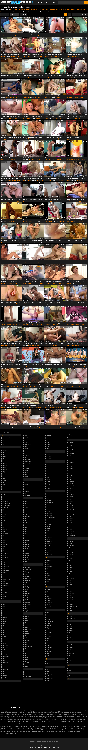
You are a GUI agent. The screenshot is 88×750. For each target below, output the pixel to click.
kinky (48, 454)
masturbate (50, 513)
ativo (4, 489)
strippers (71, 510)
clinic (4, 630)
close (4, 632)
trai (70, 587)
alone (4, 456)
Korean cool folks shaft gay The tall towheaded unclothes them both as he (77, 426)
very (70, 624)
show (73, 36)
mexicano (49, 537)
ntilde (48, 582)
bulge (4, 594)
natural (49, 564)
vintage (71, 635)
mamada (49, 500)
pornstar (49, 647)
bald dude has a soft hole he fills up (10, 75)
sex (44, 9)
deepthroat (60, 428)
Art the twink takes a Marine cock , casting (33, 75)
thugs (71, 567)
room (48, 680)
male (55, 11)
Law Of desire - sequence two (74, 240)
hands (27, 627)
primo (48, 654)
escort (27, 491)
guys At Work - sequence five (52, 96)
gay (11, 9)
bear (73, 56)
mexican (49, 535)
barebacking (6, 505)
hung (26, 659)
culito (4, 658)
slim (70, 477)
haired (27, 616)
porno (37, 118)
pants (48, 613)
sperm (71, 497)
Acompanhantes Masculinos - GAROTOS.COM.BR (11, 323)
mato (48, 522)
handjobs (27, 625)
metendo (49, 533)
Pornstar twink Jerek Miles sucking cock (11, 96)
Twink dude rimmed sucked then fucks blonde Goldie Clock (33, 261)
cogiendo (5, 639)
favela (26, 507)
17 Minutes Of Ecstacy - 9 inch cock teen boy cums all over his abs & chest (33, 343)
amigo (4, 467)
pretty (49, 651)
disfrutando (28, 453)
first (36, 242)
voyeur (71, 639)
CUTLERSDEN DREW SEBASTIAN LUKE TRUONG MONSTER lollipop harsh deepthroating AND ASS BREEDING (55, 426)
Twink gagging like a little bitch (31, 405)
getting (27, 587)
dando (27, 438)
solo (9, 11)
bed (4, 520)
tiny (70, 574)
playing (49, 636)
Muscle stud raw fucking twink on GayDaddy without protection (11, 343)
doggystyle (28, 459)
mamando (50, 502)
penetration (14, 56)
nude (48, 584)
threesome (72, 563)
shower (71, 468)
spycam (71, 501)
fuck (42, 11)
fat (26, 505)
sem (70, 451)
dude (2, 77)
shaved (6, 159)
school (71, 449)
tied (70, 569)
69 (67, 77)
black (30, 11)
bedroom (5, 523)
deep (76, 386)
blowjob (35, 9)
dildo (26, 451)
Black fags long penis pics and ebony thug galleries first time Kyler (55, 384)
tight (70, 571)
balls (10, 345)
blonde (54, 56)
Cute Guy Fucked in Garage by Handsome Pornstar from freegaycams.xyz (77, 116)
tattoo (38, 11)
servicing (71, 453)
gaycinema (28, 578)
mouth (51, 180)
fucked (76, 118)
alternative (6, 459)
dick (18, 11)
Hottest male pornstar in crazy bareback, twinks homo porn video (33, 302)
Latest (46, 2)
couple (5, 652)
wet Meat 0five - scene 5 (73, 323)
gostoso (27, 602)
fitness (27, 525)
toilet (70, 580)
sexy (70, 458)
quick (48, 664)
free (26, 538)
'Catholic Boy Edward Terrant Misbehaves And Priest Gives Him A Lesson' (77, 75)
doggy (27, 457)
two (75, 242)
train (70, 589)
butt (4, 598)
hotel (26, 655)
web (70, 651)
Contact (31, 747)
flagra (26, 527)
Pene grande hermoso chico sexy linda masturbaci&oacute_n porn (77, 54)
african (8, 221)
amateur (27, 9)
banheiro (5, 497)
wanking (71, 647)
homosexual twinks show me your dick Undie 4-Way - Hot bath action (77, 34)
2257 (49, 747)
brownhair (6, 585)
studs (70, 520)
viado (70, 626)
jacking (25, 366)
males (48, 498)
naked (56, 242)
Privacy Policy (55, 747)
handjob (5, 11)
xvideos (23, 9)
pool (48, 638)
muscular (28, 324)
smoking (71, 481)
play (48, 634)
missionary (50, 539)
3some (5, 442)
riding (80, 242)
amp (4, 472)
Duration (23, 14)
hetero (47, 180)
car (37, 180)
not (48, 577)
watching (71, 649)
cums (4, 665)
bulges (5, 596)
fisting (27, 523)
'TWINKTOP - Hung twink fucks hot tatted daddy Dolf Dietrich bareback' (77, 343)
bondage (5, 553)
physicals (49, 628)
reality (49, 669)
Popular (39, 2)
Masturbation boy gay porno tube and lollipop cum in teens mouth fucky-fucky (77, 199)
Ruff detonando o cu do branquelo (10, 426)
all (3, 454)
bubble (5, 590)
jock (59, 139)
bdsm (4, 512)
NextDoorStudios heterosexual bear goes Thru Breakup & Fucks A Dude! (33, 157)
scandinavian (72, 447)
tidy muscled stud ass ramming (53, 302)
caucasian (5, 615)
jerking (49, 442)
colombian (6, 641)
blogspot (5, 538)
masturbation (54, 9)
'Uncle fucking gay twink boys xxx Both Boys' (33, 426)
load (48, 481)
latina (48, 469)
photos (49, 625)
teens (71, 554)
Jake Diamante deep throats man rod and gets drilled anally (77, 384)
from (26, 549)
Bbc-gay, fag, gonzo (50, 405)
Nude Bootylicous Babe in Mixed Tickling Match (11, 199)
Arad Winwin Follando (50, 219)
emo (32, 366)
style (70, 522)
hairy (26, 618)
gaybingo (40, 9)
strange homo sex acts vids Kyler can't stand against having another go (33, 54)
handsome (28, 629)
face (26, 501)
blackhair (5, 533)
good (26, 598)
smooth (71, 484)
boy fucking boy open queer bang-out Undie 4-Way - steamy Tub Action (55, 75)
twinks (80, 9)
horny (26, 651)
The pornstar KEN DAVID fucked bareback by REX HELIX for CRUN (77, 178)
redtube (62, 11)
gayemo (27, 580)
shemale (71, 462)
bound (4, 559)
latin (48, 466)
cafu (4, 604)
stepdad (71, 505)
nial (48, 571)
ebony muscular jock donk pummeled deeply (11, 178)
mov (48, 548)
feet (12, 201)
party (48, 617)
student (71, 518)
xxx (33, 428)
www (82, 262)
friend (26, 542)
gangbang (28, 569)
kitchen (49, 459)
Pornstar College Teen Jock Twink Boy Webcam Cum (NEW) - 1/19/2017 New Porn (55, 137)
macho (49, 494)
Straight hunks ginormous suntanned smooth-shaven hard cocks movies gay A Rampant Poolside (33, 137)
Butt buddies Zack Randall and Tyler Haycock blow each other (55, 116)
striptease (72, 512)
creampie (25, 36)
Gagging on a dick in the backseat (10, 240)
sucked (71, 527)
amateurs (33, 77)
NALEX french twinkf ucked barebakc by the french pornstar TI (11, 364)
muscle (49, 552)
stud (49, 304)
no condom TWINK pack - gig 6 (52, 323)
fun (26, 562)
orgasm (49, 598)
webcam (71, 653)
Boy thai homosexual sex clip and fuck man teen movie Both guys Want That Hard (55, 261)
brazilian (5, 572)
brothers (5, 583)
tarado (71, 541)
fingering (27, 516)
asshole (5, 484)
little (38, 407)
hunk (15, 11)
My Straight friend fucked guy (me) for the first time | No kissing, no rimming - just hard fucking (55, 343)
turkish (71, 600)
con (4, 649)
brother (5, 581)
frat (26, 536)
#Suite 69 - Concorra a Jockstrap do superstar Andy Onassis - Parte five (77, 219)
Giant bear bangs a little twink (74, 137)
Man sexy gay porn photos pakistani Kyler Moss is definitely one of (33, 219)
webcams (72, 656)
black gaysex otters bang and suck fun (11, 219)
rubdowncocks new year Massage (10, 405)
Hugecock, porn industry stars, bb (10, 54)
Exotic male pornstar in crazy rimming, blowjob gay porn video (55, 364)
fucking (39, 242)
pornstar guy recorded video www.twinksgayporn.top (77, 261)
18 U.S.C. (45, 747)
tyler (63, 159)
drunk (26, 472)
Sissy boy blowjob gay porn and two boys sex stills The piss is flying (33, 199)
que (48, 661)
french (11, 366)
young (83, 9)
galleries (27, 567)
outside (49, 607)
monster (52, 428)
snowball (71, 486)
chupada (5, 628)
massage (49, 509)
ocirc (48, 589)
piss (48, 630)
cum (69, 9)
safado (71, 443)
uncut (24, 56)
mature (49, 524)
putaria (49, 656)
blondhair (5, 544)
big (13, 9)
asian (68, 159)
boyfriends (6, 566)
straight (71, 507)
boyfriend (5, 564)
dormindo (28, 464)
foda (26, 531)
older (48, 594)
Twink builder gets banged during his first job (33, 240)
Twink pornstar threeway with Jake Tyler (55, 157)
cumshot (73, 9)
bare (4, 499)
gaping (27, 572)
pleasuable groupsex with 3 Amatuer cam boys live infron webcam (55, 199)
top (70, 582)
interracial (31, 36)
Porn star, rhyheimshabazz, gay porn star (11, 137)
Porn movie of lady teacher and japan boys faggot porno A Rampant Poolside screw (33, 116)
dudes (27, 477)
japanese (49, 438)
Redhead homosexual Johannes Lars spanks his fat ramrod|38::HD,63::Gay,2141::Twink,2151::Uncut (77, 281)
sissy (27, 201)
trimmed (53, 77)
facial (33, 242)
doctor (27, 455)
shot (70, 464)
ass (77, 9)
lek (48, 475)
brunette (77, 56)
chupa (4, 626)
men (48, 530)
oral (24, 180)
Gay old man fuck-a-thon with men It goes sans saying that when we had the (11, 34)
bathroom (6, 508)
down (26, 470)
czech (4, 678)
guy (53, 11)
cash (4, 613)
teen (12, 11)
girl (26, 591)
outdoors (77, 36)
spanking (71, 494)
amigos (5, 469)
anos (4, 476)
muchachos (50, 550)
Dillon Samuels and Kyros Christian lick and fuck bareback (11, 384)
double (3, 56)
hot (36, 11)
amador (5, 461)
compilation (6, 647)
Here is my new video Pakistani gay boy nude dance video (77, 157)
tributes (71, 593)
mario (48, 507)
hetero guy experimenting (52, 178)
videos (66, 9)
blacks (4, 536)
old (12, 118)
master (49, 511)
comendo (5, 645)
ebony (13, 180)
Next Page (84, 14)
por (48, 641)
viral (70, 637)
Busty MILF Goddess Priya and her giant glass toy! (11, 261)
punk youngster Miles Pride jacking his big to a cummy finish (33, 364)
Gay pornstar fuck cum (73, 405)
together (72, 578)
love (48, 486)
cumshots (6, 669)
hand (26, 620)
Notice (40, 747)
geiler (26, 585)
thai (70, 556)
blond (4, 540)
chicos (4, 623)
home (26, 644)
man (33, 11)
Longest (53, 2)
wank (70, 645)
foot (26, 533)
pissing (49, 632)
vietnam (71, 633)
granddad (28, 604)
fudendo (27, 559)
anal (31, 9)
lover (48, 488)
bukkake (5, 592)
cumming (5, 662)
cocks (33, 139)
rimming (49, 674)
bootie (5, 555)
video (35, 304)
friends (27, 546)
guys (26, 611)
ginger (27, 589)
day (26, 440)
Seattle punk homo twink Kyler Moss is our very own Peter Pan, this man (77, 96)
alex (4, 452)
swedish (71, 531)
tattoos (71, 546)
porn (1, 11)
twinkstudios (73, 606)
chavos (5, 621)
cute (57, 36)
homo (32, 56)
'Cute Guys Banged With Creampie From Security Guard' (33, 34)
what (70, 658)
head (26, 636)
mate (48, 520)
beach (4, 514)
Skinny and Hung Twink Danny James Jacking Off (33, 384)
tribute (71, 591)
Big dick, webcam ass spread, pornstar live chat (11, 302)
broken (5, 577)
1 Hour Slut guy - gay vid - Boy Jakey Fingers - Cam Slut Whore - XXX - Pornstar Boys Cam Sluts (11, 116)
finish (26, 518)
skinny (79, 428)
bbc (56, 407)
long (62, 386)
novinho (9, 324)
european (27, 495)
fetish (66, 11)
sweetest (72, 535)
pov (24, 324)
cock (19, 9)
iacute (26, 672)
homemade (61, 180)
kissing (5, 36)
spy (70, 499)
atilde (4, 487)
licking (81, 56)
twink (16, 9)
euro (57, 324)
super (70, 529)
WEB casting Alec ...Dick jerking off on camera (55, 54)
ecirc (26, 487)
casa (4, 611)
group (59, 159)
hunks (30, 139)
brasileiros (70, 304)
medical (49, 528)
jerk (48, 440)
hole (26, 642)
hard (26, 631)
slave (70, 475)
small (70, 479)
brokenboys (6, 579)
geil (26, 582)
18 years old (6, 438)
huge (68, 262)
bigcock (5, 529)
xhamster (48, 9)
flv (25, 529)
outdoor (49, 602)
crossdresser (51, 36)
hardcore (46, 11)
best (4, 525)
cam (17, 118)
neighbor (49, 566)
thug (70, 565)
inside (26, 674)
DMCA (35, 747)
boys (50, 11)
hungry (27, 662)
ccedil (4, 619)
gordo (26, 600)
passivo (49, 619)
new (2, 407)
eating (26, 482)
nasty (48, 562)
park (48, 615)
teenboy (71, 552)
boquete (5, 557)
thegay (21, 11)
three (70, 561)
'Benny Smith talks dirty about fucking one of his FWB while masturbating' (33, 323)
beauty (5, 518)
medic (48, 526)
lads (48, 464)
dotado (75, 304)
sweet (71, 533)
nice (48, 573)
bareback (61, 9)
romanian (50, 678)
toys (59, 11)
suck (18, 221)
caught (5, 617)
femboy (61, 36)
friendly (27, 544)
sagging (71, 445)
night (48, 575)
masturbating (51, 515)
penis (48, 623)
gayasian (27, 576)
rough (79, 407)
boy (27, 11)
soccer (71, 488)
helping (27, 638)
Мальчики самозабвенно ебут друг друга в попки (55, 281)
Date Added (5, 14)
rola (48, 676)
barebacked (6, 503)
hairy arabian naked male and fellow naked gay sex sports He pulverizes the (33, 96)
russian (71, 437)
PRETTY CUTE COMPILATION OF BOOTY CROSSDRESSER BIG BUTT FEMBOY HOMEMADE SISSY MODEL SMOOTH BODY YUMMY (55, 34)
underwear (72, 618)
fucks (32, 159)
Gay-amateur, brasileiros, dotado (75, 302)
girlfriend (27, 593)
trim (70, 595)
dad (25, 11)
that (16, 36)
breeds (5, 575)
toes (70, 576)
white (70, 660)
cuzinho (5, 675)
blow (46, 118)
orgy (82, 36)
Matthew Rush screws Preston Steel (10, 281)
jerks (48, 444)
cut (2, 36)
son (70, 492)
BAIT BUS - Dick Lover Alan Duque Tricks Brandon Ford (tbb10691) (33, 178)
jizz (48, 446)
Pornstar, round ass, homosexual (10, 157)
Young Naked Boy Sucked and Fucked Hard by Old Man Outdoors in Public (55, 240)
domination (37, 36)
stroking (71, 514)
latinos (49, 473)
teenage (71, 550)
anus (4, 478)
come (4, 643)
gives (84, 77)
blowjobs (5, 551)
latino (48, 471)
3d (3, 440)
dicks (26, 448)
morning (49, 543)
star (15, 139)
